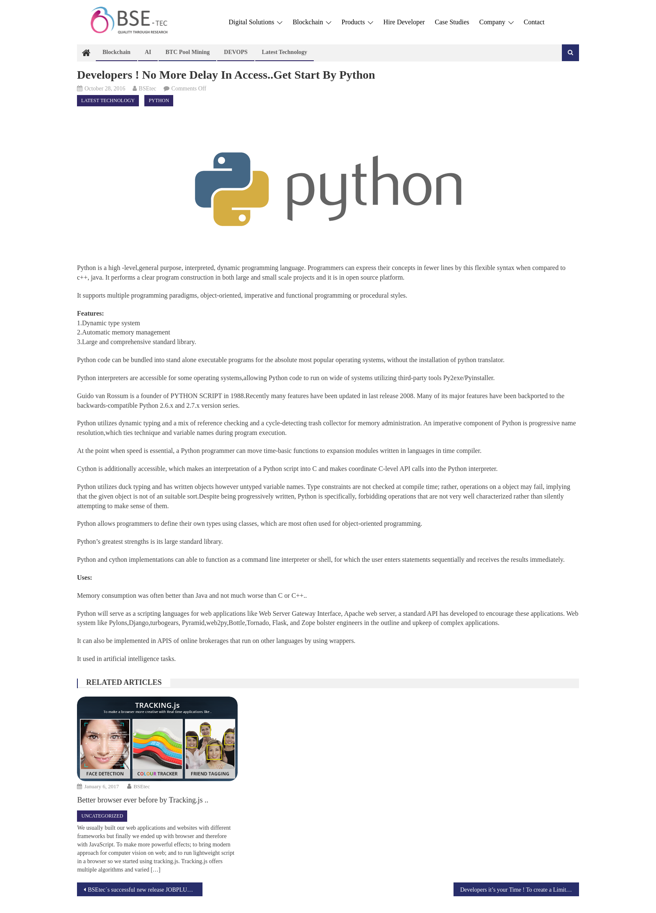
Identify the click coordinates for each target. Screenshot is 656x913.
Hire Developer (404, 22)
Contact (534, 22)
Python (159, 100)
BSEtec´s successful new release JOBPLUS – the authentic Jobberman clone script (145, 890)
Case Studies (452, 22)
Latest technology (285, 52)
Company (496, 22)
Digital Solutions (255, 22)
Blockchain (311, 22)
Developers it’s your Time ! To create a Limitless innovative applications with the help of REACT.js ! (519, 890)
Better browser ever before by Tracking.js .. (142, 800)
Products (357, 22)
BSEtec (147, 88)
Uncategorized (102, 816)
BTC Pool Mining (187, 52)
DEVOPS (236, 52)
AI (148, 52)
